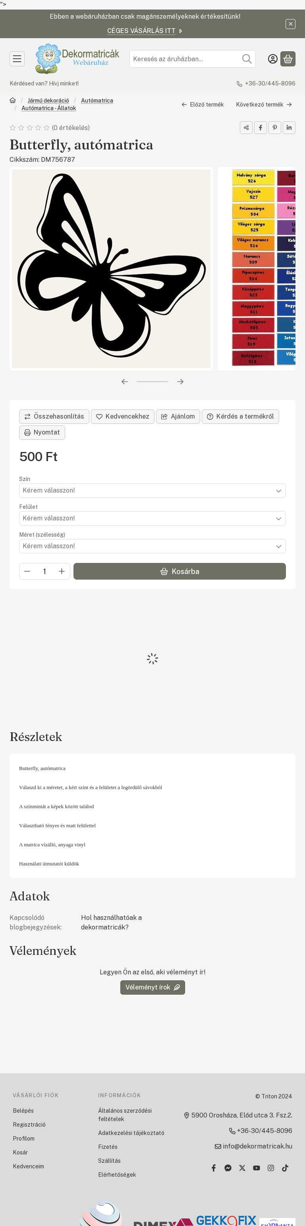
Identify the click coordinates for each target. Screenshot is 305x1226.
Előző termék (202, 104)
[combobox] (192, 59)
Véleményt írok (152, 987)
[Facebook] (214, 1168)
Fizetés (108, 1147)
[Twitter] (242, 1168)
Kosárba (179, 571)
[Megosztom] (246, 127)
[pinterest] (274, 127)
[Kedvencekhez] (122, 416)
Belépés (23, 1111)
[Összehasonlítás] (54, 416)
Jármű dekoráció (48, 100)
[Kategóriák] (17, 58)
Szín (24, 479)
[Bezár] (290, 24)
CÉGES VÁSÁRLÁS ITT (145, 31)
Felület (28, 507)
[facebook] (260, 127)
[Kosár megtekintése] (287, 58)
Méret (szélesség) (42, 535)
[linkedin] (289, 127)
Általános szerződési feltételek (125, 1115)
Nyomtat (42, 432)
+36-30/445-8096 (270, 83)
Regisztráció (29, 1124)
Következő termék (264, 104)
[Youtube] (256, 1168)
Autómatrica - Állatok (48, 108)
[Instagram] (271, 1168)
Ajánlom (178, 416)
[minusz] (27, 572)
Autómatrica (97, 100)
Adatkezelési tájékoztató (131, 1133)
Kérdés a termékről (240, 416)
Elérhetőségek (117, 1175)
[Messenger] (228, 1168)
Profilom (24, 1138)
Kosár (20, 1152)
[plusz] (62, 572)
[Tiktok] (285, 1168)
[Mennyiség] (45, 572)
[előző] (124, 381)
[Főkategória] (13, 101)
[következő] (180, 381)
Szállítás (109, 1161)
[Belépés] (272, 58)
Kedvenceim (28, 1166)
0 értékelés (71, 128)
